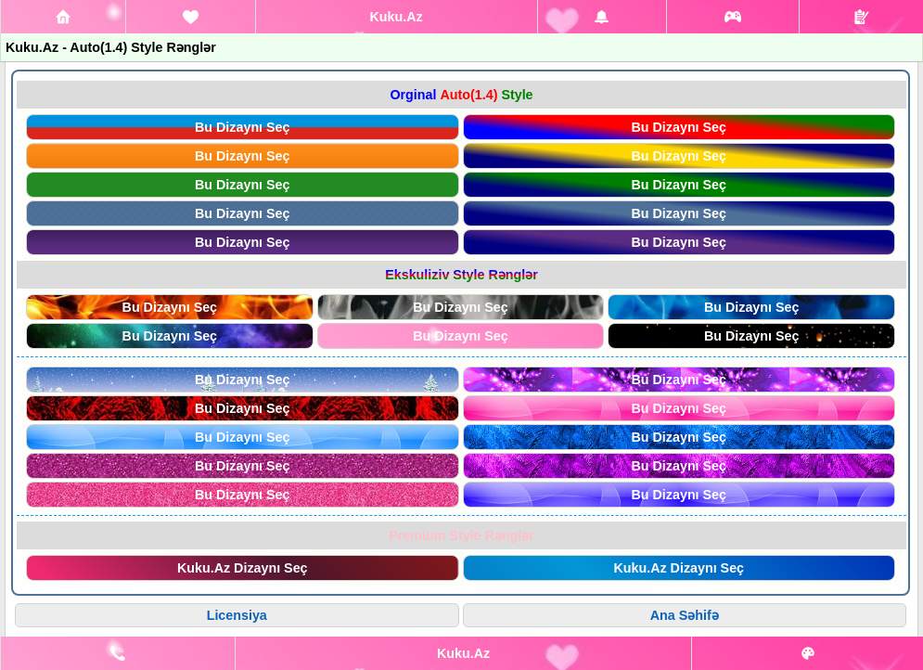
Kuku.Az (395, 16)
